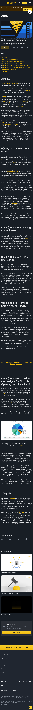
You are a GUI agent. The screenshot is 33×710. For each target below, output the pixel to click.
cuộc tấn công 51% (9, 402)
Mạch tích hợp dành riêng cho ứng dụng (11, 124)
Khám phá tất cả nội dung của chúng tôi (16, 647)
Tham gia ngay (27, 9)
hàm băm (8, 88)
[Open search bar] (19, 3)
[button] (30, 3)
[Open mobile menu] (30, 3)
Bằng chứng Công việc (16, 87)
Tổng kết (4, 71)
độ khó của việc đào (23, 101)
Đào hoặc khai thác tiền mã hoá (9, 83)
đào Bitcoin (21, 512)
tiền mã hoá (12, 498)
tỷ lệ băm (9, 102)
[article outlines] (30, 12)
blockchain (21, 106)
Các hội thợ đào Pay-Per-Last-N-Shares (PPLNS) (15, 65)
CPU (2, 122)
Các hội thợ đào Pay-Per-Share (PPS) (12, 63)
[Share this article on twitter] (2, 539)
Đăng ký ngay (16, 632)
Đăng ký (25, 2)
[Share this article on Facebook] (10, 539)
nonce (26, 238)
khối (14, 162)
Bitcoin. (21, 161)
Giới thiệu (4, 57)
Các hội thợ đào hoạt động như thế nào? (13, 61)
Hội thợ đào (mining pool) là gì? (10, 59)
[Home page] (11, 3)
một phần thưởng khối (13, 171)
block (4, 101)
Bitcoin (5, 96)
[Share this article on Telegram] (18, 539)
